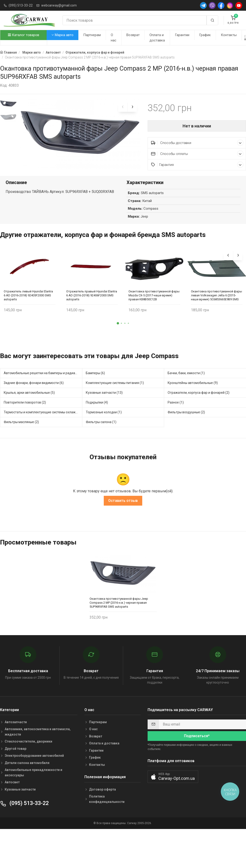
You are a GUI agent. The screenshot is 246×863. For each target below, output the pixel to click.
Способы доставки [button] (197, 143)
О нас (113, 37)
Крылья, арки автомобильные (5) (29, 406)
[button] (118, 337)
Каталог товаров (23, 35)
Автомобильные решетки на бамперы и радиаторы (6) (43, 386)
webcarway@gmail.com (59, 5)
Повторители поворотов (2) (25, 416)
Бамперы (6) (95, 386)
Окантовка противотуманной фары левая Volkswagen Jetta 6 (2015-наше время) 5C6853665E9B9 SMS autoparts (216, 308)
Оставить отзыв (123, 514)
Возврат (133, 35)
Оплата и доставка (157, 37)
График (205, 35)
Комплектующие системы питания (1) (115, 396)
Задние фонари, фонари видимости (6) (34, 396)
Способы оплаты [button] (197, 154)
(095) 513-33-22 (21, 5)
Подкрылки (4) (97, 416)
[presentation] (123, 107)
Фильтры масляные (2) (21, 435)
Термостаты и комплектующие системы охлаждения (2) (43, 426)
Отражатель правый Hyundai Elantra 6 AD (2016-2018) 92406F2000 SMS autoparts (91, 308)
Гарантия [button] (197, 164)
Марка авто (62, 35)
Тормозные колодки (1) (104, 426)
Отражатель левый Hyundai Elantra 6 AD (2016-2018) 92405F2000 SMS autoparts (28, 308)
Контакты (229, 35)
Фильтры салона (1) (101, 435)
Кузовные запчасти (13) (104, 406)
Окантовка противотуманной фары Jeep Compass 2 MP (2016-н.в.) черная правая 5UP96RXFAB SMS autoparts (119, 616)
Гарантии (182, 35)
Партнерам (92, 35)
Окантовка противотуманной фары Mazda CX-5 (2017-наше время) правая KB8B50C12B (154, 308)
